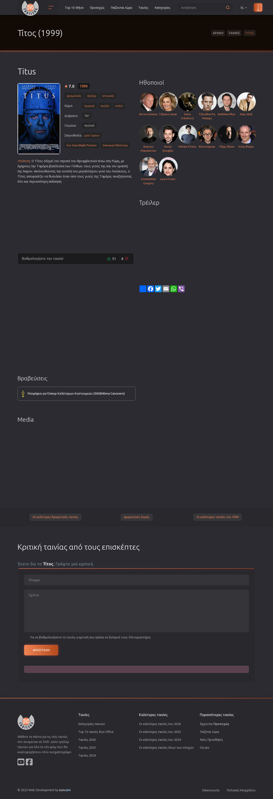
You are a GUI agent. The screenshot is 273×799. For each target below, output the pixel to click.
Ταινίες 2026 (87, 740)
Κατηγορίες (162, 8)
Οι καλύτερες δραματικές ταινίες (55, 517)
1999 (83, 86)
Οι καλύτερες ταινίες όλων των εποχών (166, 747)
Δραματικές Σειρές (137, 517)
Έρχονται (214, 724)
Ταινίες (143, 8)
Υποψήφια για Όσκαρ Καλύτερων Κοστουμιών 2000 (76, 393)
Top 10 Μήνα (74, 8)
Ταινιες (234, 33)
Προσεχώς (97, 8)
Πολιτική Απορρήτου (241, 790)
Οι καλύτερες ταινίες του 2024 (160, 740)
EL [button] (244, 8)
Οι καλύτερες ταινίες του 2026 (160, 724)
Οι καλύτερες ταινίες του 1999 (217, 517)
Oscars (204, 747)
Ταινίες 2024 (87, 755)
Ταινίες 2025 (87, 747)
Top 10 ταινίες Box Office (96, 732)
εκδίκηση (55, 181)
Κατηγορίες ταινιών (91, 724)
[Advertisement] (75, 216)
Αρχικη (218, 33)
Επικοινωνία (210, 790)
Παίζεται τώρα (209, 732)
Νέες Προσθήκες (211, 740)
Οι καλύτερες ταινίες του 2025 (160, 732)
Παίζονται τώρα (121, 8)
